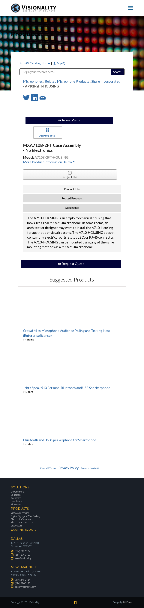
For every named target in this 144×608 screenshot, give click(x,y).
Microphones (33, 81)
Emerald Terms (48, 468)
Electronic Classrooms (21, 519)
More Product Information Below (49, 162)
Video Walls (16, 525)
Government (17, 491)
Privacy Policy (68, 468)
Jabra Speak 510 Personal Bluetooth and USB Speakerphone (66, 388)
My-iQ (59, 63)
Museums (16, 504)
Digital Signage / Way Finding (25, 516)
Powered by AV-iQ (90, 468)
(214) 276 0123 (22, 554)
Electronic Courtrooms (22, 522)
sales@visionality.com (25, 558)
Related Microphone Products (67, 81)
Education (16, 494)
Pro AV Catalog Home (35, 63)
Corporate (16, 498)
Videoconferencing (20, 513)
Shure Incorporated (105, 81)
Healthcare (16, 501)
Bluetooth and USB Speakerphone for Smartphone (59, 440)
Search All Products (23, 529)
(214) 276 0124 (22, 551)
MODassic (128, 602)
